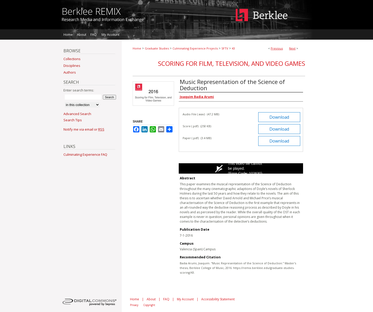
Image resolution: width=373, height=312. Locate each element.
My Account (185, 299)
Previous (277, 48)
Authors (69, 72)
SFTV (224, 48)
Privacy (134, 305)
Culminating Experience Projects (195, 48)
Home (137, 48)
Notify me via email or (83, 129)
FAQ (166, 299)
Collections (72, 58)
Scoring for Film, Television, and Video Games (231, 63)
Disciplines (71, 65)
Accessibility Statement (218, 299)
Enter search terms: (78, 90)
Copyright (149, 305)
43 (233, 48)
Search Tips (72, 120)
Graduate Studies (157, 48)
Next (292, 48)
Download (279, 117)
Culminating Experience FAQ (85, 154)
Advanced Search (77, 113)
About (151, 299)
